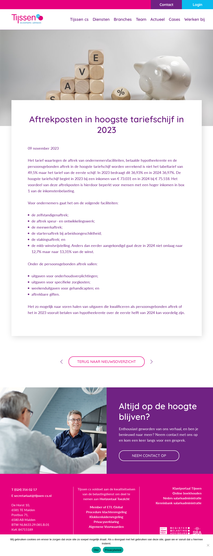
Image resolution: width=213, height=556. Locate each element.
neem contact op (149, 455)
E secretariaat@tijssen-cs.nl (31, 495)
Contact (166, 4)
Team (141, 19)
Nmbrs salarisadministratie (182, 498)
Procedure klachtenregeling (106, 512)
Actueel (157, 19)
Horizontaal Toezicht (115, 499)
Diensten (101, 19)
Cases (174, 19)
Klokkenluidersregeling (106, 517)
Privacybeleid (113, 550)
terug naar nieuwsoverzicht (106, 361)
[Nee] (208, 545)
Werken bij (194, 19)
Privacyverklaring (106, 522)
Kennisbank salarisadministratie (179, 503)
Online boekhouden (187, 493)
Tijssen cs (79, 19)
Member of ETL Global (106, 507)
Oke (96, 550)
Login (197, 4)
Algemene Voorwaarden (106, 526)
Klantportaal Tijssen (187, 488)
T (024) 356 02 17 (24, 489)
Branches (123, 19)
